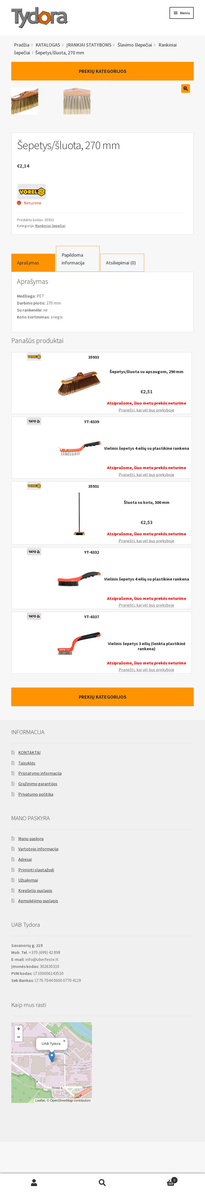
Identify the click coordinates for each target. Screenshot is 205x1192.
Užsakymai (28, 930)
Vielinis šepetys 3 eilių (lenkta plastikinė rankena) (146, 696)
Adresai (25, 909)
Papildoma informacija (73, 309)
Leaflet (40, 1151)
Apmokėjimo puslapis (38, 951)
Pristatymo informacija (40, 823)
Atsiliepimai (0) (121, 313)
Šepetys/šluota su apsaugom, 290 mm (146, 422)
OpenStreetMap (61, 1151)
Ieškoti (102, 1183)
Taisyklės (26, 813)
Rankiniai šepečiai (50, 276)
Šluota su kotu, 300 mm (146, 552)
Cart (157, 1179)
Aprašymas (28, 313)
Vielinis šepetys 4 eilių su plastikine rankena (146, 498)
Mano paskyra (31, 889)
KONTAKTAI (29, 802)
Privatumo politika (35, 844)
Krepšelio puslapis (35, 940)
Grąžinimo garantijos (37, 834)
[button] (51, 1107)
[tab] (33, 313)
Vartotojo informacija (38, 899)
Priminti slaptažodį (36, 920)
